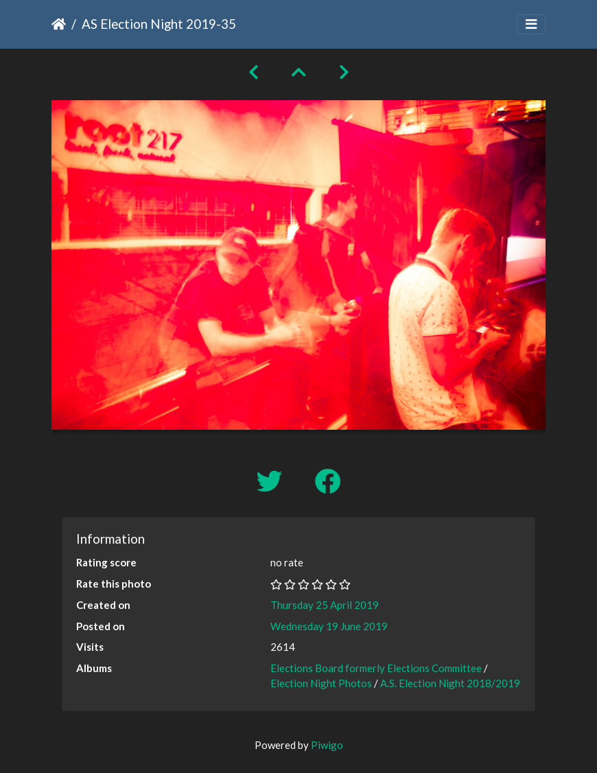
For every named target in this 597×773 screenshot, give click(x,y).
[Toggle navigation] (531, 24)
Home (58, 24)
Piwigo (327, 745)
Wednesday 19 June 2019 (329, 626)
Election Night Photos (321, 683)
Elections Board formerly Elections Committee (376, 668)
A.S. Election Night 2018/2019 (450, 683)
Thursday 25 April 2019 (324, 605)
